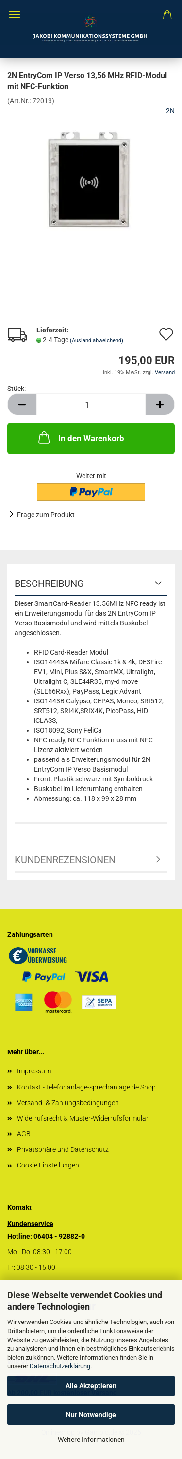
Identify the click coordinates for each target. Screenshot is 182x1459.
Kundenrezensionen (65, 860)
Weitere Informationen (91, 1439)
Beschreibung (49, 583)
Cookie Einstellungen (48, 1165)
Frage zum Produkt (46, 515)
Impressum (34, 1071)
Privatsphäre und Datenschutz (63, 1149)
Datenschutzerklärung (60, 1366)
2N (170, 111)
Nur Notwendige (91, 1415)
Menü (14, 14)
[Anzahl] (91, 404)
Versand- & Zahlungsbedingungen (68, 1103)
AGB (24, 1134)
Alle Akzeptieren (91, 1386)
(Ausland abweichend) (96, 340)
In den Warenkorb (80, 437)
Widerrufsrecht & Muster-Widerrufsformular (83, 1118)
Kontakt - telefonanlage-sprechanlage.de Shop (86, 1087)
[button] (21, 404)
